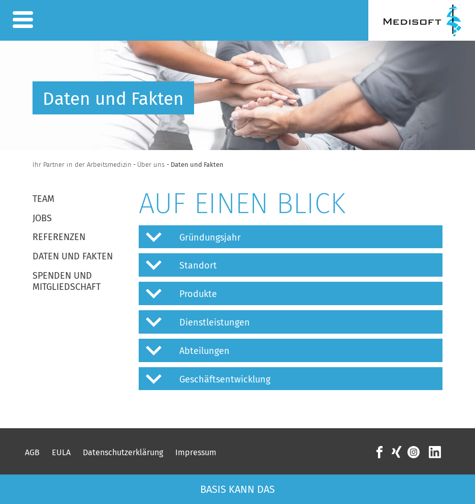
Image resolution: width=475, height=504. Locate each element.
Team (43, 198)
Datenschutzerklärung (123, 452)
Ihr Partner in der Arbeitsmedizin (82, 164)
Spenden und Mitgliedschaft (67, 281)
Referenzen (59, 237)
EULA (61, 452)
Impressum (195, 452)
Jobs (42, 218)
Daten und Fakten (73, 256)
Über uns (152, 164)
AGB (32, 452)
